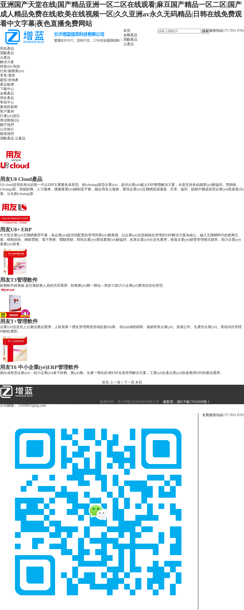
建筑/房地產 (9, 80)
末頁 (138, 382)
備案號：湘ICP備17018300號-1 (186, 402)
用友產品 (7, 48)
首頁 (126, 30)
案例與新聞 (8, 107)
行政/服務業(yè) (12, 71)
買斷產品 (130, 39)
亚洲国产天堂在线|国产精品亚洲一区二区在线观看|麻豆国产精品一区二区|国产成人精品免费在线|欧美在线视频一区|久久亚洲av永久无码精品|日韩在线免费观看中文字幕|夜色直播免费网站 (121, 14)
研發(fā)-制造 (10, 66)
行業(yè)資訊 (10, 116)
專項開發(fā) (9, 120)
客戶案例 (7, 111)
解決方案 (7, 62)
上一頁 (115, 382)
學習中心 (7, 102)
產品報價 (7, 84)
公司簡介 (7, 129)
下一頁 (129, 382)
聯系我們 (7, 134)
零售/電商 (7, 75)
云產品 (128, 44)
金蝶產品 (130, 35)
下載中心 (7, 89)
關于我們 (7, 125)
